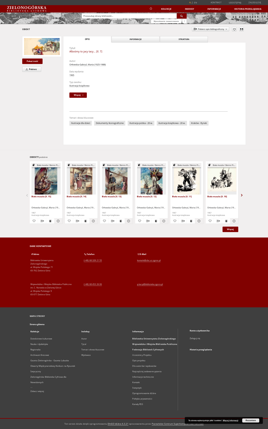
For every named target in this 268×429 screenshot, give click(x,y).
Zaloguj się (255, 2)
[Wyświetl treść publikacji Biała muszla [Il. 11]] (191, 221)
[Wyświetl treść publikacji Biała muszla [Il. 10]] (226, 221)
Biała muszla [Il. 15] (41, 196)
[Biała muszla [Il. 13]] (116, 179)
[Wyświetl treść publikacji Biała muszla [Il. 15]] (50, 221)
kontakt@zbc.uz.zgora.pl (149, 260)
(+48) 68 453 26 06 (93, 284)
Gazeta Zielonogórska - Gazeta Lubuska (49, 360)
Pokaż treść (32, 61)
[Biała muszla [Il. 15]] (46, 179)
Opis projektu (138, 360)
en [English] (195, 3)
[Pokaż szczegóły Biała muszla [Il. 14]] (93, 221)
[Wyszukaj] (182, 16)
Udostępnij (235, 2)
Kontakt (136, 382)
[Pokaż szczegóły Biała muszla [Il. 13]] (128, 221)
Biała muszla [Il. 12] (147, 196)
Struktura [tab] (184, 39)
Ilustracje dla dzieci (80, 123)
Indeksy (189, 9)
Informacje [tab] (136, 39)
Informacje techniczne (143, 376)
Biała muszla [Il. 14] (76, 196)
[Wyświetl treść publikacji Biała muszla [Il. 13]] (121, 221)
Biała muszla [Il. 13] (112, 196)
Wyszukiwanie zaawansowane (166, 21)
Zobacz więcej (37, 391)
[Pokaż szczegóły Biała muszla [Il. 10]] (234, 221)
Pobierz (30, 69)
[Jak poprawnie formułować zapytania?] (184, 21)
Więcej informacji (230, 420)
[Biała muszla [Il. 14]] (81, 179)
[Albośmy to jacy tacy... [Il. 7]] (42, 46)
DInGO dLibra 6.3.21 (118, 423)
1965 (71, 75)
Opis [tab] (87, 39)
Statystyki (137, 387)
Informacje (214, 9)
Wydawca (86, 355)
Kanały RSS (137, 404)
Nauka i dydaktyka (39, 344)
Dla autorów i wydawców (144, 365)
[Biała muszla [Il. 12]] (151, 179)
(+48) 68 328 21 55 (93, 260)
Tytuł (83, 344)
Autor (84, 338)
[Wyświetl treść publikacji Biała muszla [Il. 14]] (85, 221)
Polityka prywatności (142, 398)
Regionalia (35, 349)
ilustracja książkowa (79, 85)
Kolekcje (166, 9)
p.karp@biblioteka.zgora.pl (150, 284)
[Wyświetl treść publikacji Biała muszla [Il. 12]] (156, 221)
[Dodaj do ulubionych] (234, 29)
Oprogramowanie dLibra (144, 393)
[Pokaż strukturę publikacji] (46, 165)
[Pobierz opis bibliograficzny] (42, 221)
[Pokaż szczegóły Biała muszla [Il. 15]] (58, 221)
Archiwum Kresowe (39, 355)
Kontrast (216, 2)
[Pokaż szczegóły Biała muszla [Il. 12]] (163, 221)
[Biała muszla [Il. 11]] (186, 179)
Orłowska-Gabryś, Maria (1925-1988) (87, 64)
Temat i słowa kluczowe (92, 349)
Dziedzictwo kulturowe (41, 338)
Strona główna (37, 324)
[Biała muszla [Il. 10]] (221, 179)
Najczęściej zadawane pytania (146, 371)
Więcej (230, 229)
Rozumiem (251, 420)
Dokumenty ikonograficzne (110, 123)
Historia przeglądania (247, 9)
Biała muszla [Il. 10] (217, 196)
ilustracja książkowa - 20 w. (171, 123)
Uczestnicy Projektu (141, 355)
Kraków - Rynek (199, 123)
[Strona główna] (151, 9)
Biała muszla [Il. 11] (182, 196)
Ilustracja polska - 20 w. (141, 123)
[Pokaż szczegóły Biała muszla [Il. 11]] (199, 221)
